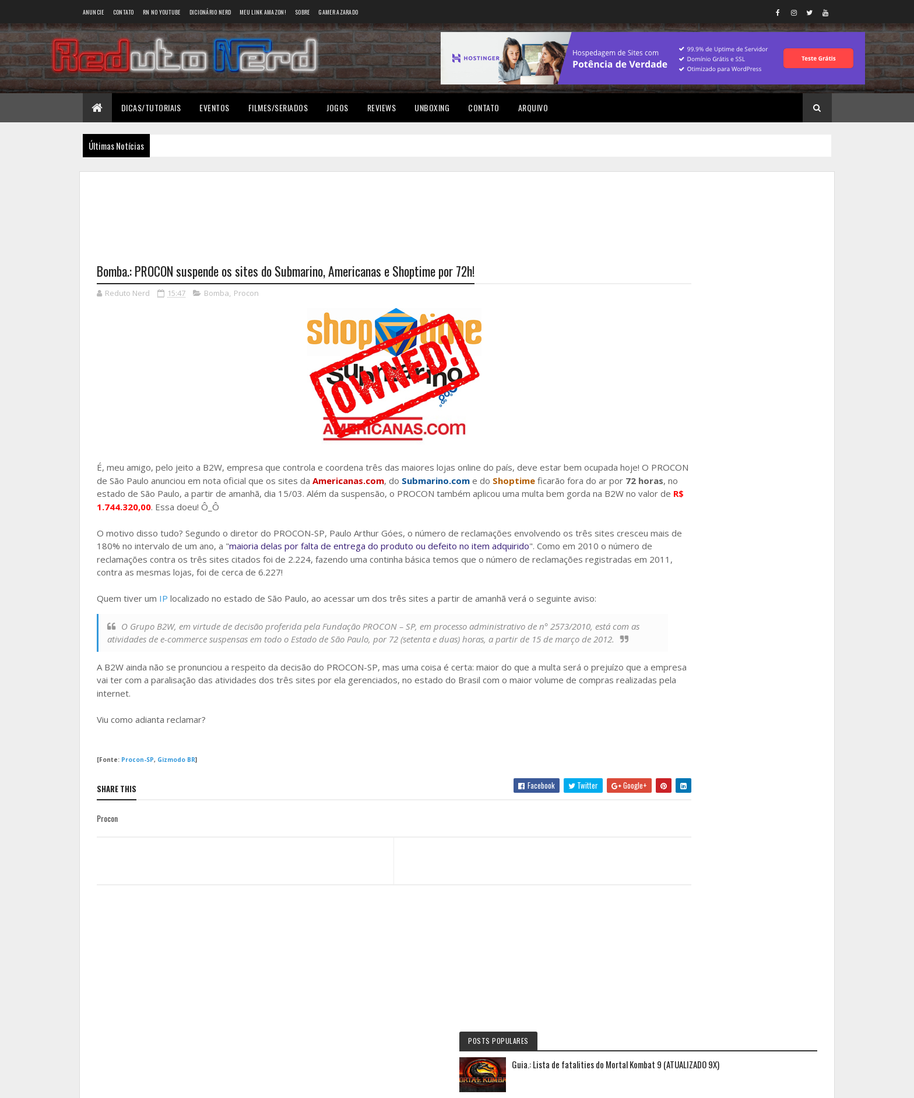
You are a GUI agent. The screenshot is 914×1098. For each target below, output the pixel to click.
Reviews (381, 107)
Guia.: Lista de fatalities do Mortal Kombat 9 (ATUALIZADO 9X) (754, 234)
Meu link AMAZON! (263, 12)
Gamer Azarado (338, 12)
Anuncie (93, 12)
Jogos (337, 107)
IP (163, 600)
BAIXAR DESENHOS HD (711, 611)
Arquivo (533, 107)
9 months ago (770, 492)
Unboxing (431, 107)
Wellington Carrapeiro (712, 562)
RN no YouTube (162, 12)
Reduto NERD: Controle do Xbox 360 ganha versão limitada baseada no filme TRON (724, 488)
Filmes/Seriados (278, 107)
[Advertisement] (361, 210)
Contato (123, 12)
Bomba (216, 294)
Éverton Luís (695, 513)
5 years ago (735, 541)
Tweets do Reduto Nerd (734, 726)
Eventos (214, 107)
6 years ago (735, 590)
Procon (246, 294)
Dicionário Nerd (210, 12)
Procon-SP (137, 774)
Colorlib (141, 1082)
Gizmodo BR (176, 774)
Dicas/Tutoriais (151, 107)
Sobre (302, 12)
